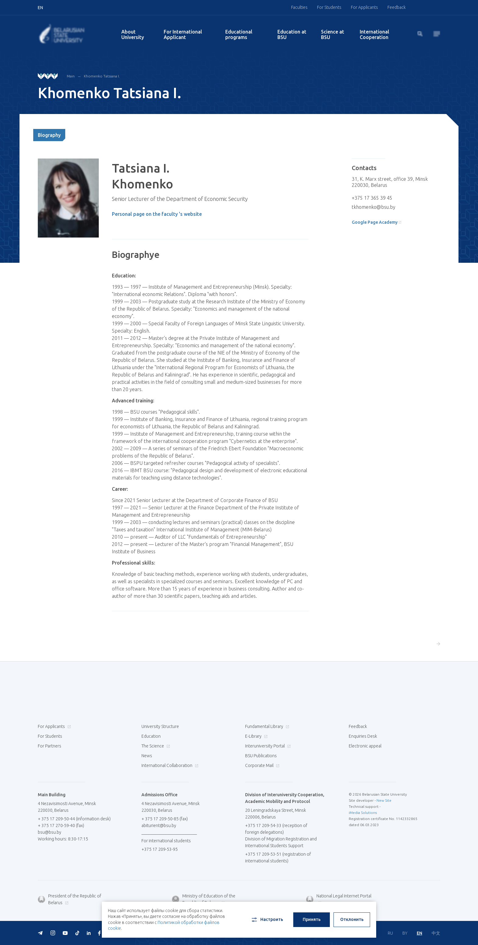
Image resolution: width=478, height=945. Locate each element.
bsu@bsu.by (49, 832)
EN (419, 933)
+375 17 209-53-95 (159, 849)
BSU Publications (261, 755)
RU (390, 933)
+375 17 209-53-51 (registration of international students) (278, 857)
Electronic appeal (365, 746)
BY (404, 933)
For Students (329, 7)
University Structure (160, 726)
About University (132, 34)
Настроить (267, 919)
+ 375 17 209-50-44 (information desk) (74, 818)
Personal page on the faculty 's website (157, 214)
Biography (49, 135)
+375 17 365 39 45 (372, 198)
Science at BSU (332, 34)
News (146, 755)
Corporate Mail (261, 765)
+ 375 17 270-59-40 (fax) (61, 825)
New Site (383, 800)
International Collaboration (169, 765)
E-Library (255, 736)
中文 (436, 933)
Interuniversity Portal (267, 746)
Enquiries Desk (363, 736)
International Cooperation (374, 34)
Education (151, 736)
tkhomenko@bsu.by (373, 207)
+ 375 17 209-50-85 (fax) (164, 818)
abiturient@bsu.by (158, 825)
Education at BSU (291, 34)
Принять (312, 919)
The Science (155, 746)
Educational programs (238, 34)
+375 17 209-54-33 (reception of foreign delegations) (276, 829)
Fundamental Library (266, 726)
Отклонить (352, 919)
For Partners (49, 746)
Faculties (299, 7)
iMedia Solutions (363, 813)
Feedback (396, 7)
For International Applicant (183, 34)
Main (71, 76)
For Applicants (364, 7)
